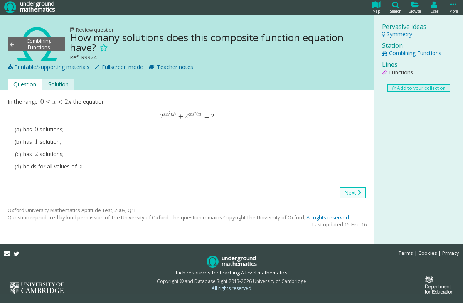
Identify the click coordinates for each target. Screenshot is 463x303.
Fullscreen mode (119, 67)
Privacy (450, 252)
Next (353, 193)
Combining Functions (411, 53)
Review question (92, 29)
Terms (406, 252)
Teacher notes (170, 67)
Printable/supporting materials (48, 67)
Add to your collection (419, 88)
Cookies (427, 252)
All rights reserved (327, 217)
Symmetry (397, 34)
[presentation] (56, 101)
